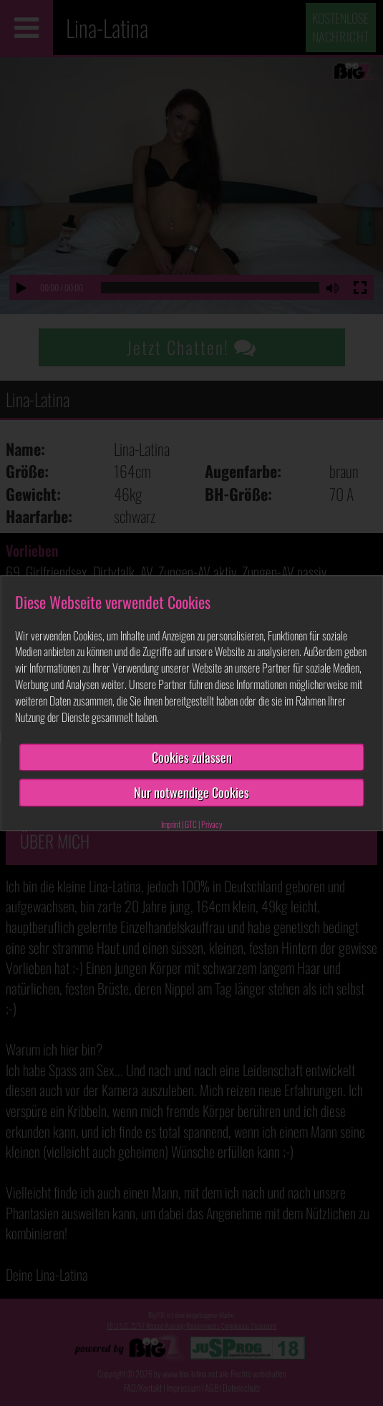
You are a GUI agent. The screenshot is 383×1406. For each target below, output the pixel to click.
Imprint (170, 824)
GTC (191, 824)
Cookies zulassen (192, 757)
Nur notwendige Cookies (191, 792)
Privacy (212, 824)
